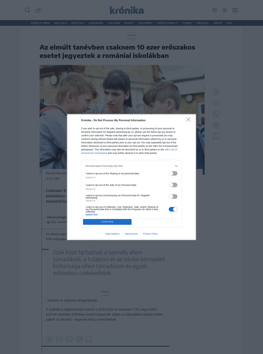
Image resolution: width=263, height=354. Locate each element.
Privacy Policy (150, 233)
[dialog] (131, 177)
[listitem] (131, 166)
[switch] (173, 173)
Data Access (131, 233)
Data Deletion (112, 233)
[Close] (189, 120)
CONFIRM (107, 221)
